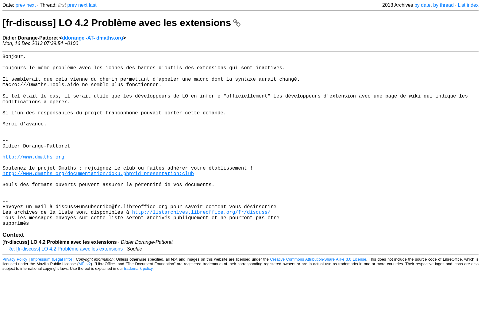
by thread (443, 5)
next (31, 5)
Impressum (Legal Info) (51, 296)
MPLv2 (85, 300)
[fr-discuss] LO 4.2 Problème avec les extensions (121, 22)
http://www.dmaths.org (33, 178)
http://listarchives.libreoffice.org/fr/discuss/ (201, 246)
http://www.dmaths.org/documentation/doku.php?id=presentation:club (98, 199)
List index (468, 5)
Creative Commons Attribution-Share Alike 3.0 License (318, 296)
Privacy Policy (14, 296)
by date (422, 5)
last (93, 5)
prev (20, 5)
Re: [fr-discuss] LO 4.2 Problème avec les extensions (65, 285)
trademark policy (138, 305)
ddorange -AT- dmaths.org (92, 37)
